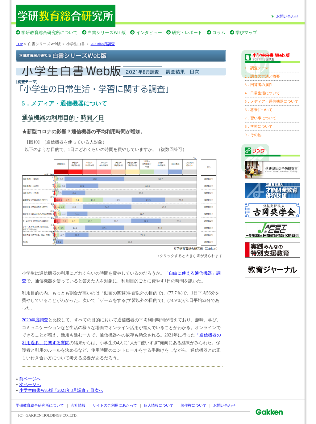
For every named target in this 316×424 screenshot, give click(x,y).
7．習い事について (260, 118)
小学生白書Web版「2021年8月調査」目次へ (61, 390)
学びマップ (246, 32)
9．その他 (253, 135)
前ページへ (30, 378)
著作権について (193, 405)
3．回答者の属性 (258, 85)
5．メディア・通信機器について (271, 101)
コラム (218, 32)
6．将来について (258, 110)
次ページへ (30, 384)
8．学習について (258, 126)
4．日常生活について (262, 93)
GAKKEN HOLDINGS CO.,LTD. (51, 415)
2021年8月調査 (103, 44)
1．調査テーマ (257, 68)
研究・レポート (187, 32)
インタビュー (149, 32)
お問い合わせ (287, 16)
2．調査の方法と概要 (262, 76)
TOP (19, 44)
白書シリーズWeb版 (107, 32)
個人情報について (158, 405)
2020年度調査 (35, 319)
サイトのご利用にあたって (115, 405)
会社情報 (78, 405)
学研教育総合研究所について (49, 32)
